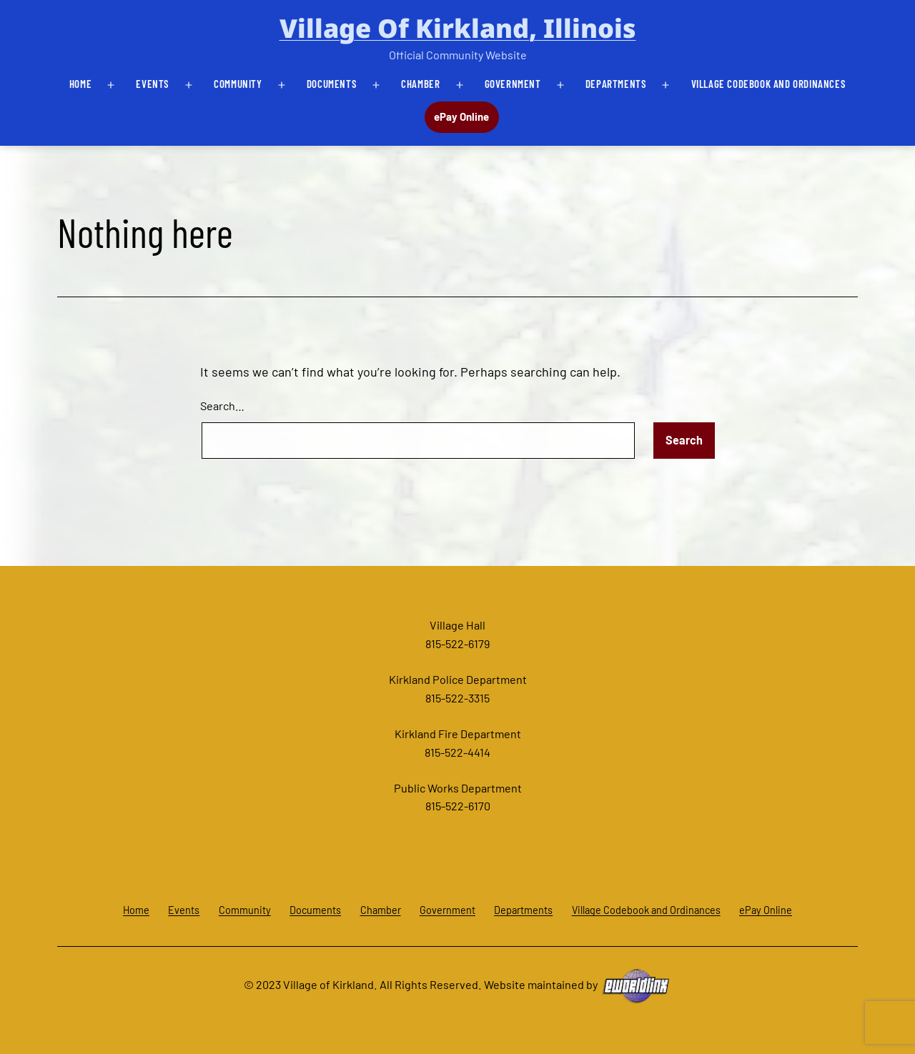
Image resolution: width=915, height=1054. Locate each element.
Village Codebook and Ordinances (768, 83)
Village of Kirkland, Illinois (458, 28)
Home (80, 83)
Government (513, 83)
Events (152, 83)
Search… (222, 405)
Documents (332, 83)
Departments (616, 83)
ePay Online (461, 116)
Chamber (420, 83)
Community (238, 83)
